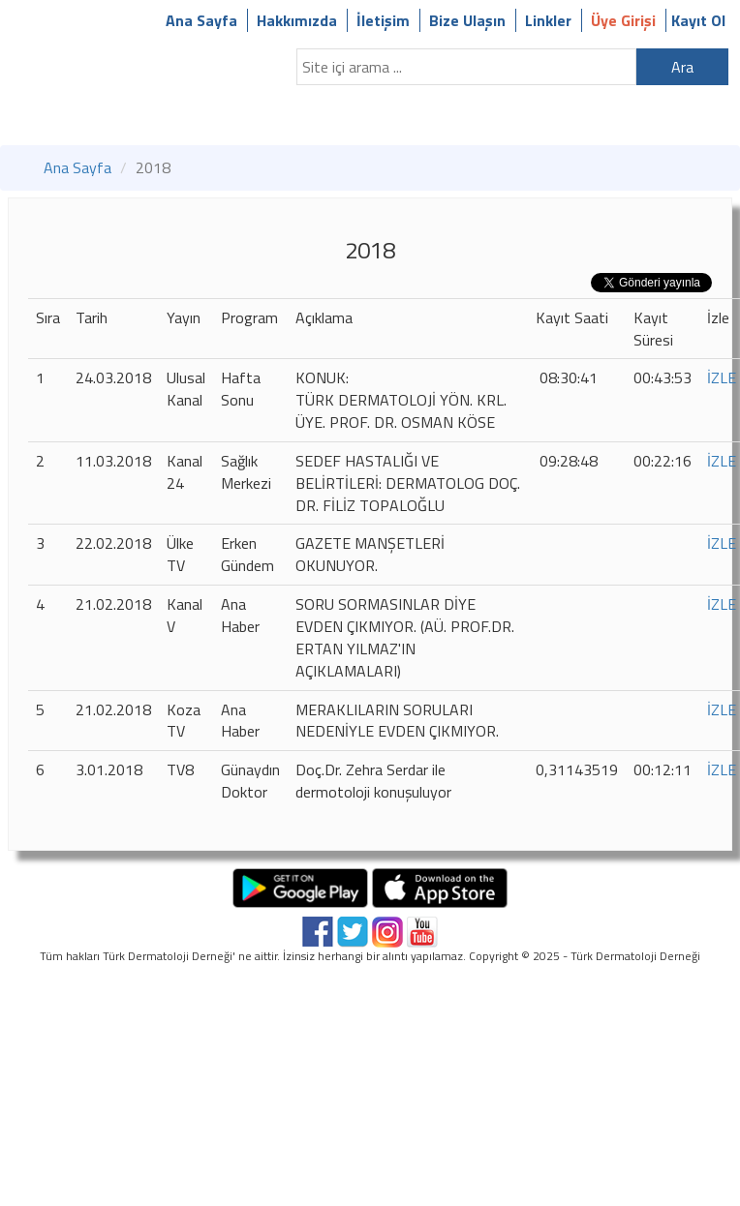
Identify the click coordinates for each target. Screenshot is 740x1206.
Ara (682, 66)
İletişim (383, 20)
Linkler (548, 20)
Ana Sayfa (201, 20)
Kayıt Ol (698, 20)
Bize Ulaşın (467, 20)
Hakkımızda (297, 20)
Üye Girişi (623, 20)
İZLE (721, 377)
